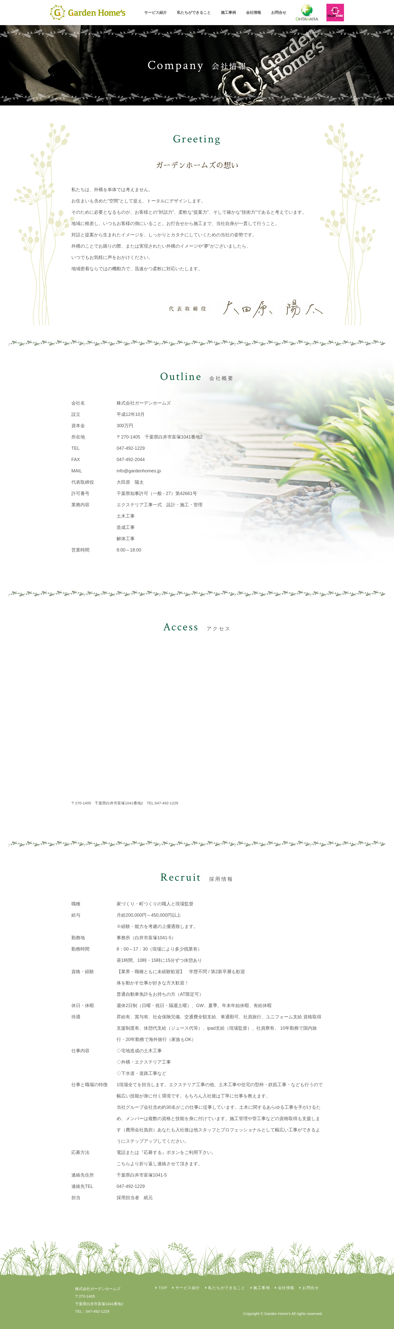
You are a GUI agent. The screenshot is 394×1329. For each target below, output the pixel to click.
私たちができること (194, 12)
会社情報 (253, 12)
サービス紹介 (155, 12)
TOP (163, 1288)
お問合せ (278, 12)
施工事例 (228, 12)
